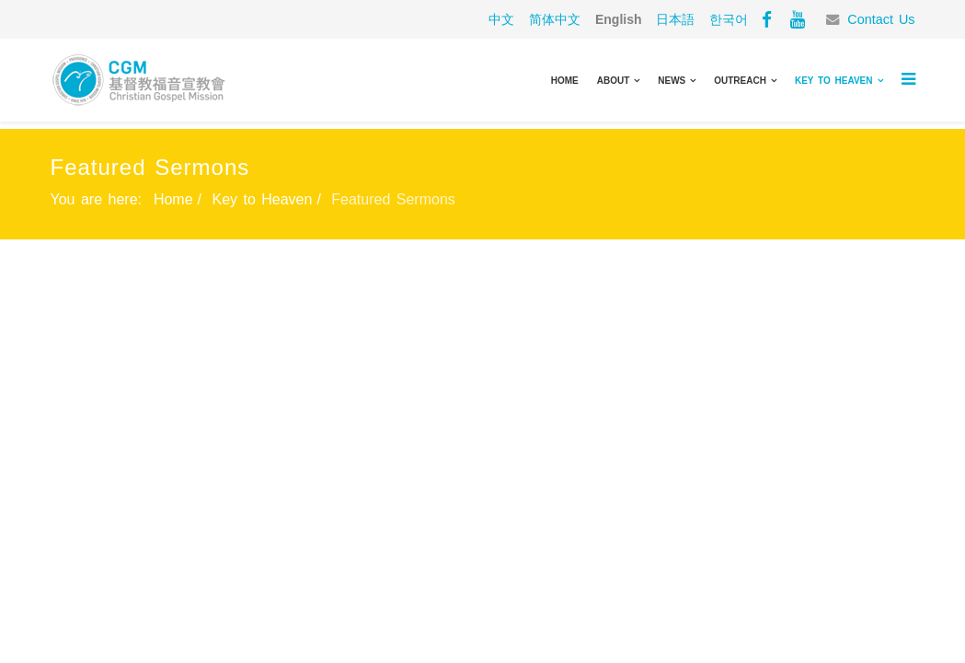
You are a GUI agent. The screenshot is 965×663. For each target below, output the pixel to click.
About (613, 81)
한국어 (728, 19)
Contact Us (880, 19)
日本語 (675, 19)
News (671, 81)
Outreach (740, 81)
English (618, 19)
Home (565, 81)
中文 (501, 19)
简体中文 (554, 19)
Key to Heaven (834, 81)
